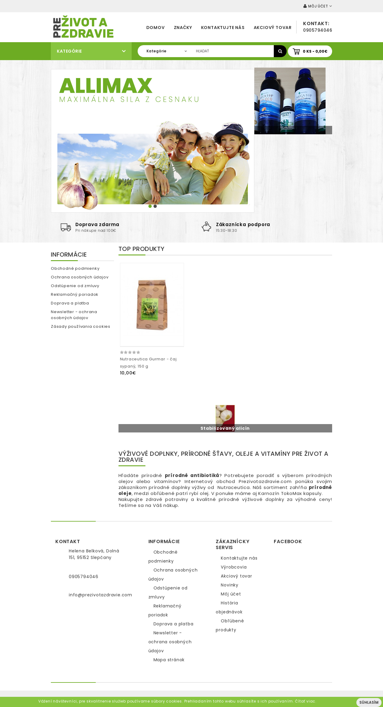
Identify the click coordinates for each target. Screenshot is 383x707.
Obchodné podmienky (75, 268)
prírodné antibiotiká (192, 475)
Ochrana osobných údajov (79, 277)
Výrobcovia (234, 567)
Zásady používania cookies (80, 326)
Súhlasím (369, 702)
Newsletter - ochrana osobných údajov (74, 315)
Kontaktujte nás (223, 28)
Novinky (229, 585)
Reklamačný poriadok (74, 294)
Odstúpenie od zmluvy (75, 286)
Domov (155, 28)
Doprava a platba (70, 303)
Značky (183, 28)
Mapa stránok (169, 660)
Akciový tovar (273, 28)
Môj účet (231, 594)
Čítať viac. (306, 701)
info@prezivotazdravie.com (100, 595)
